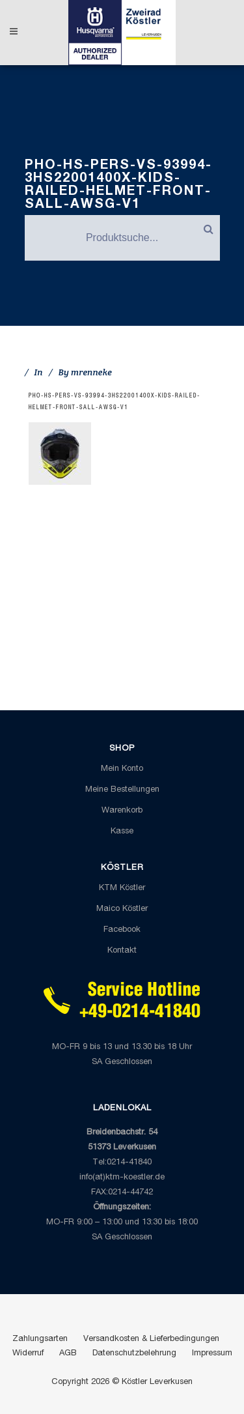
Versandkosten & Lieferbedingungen (151, 1339)
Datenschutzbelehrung (134, 1353)
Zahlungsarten (40, 1339)
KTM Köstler (122, 888)
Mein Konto (122, 769)
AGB (68, 1353)
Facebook (122, 930)
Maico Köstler (122, 909)
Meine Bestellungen (122, 790)
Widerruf (28, 1353)
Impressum (212, 1353)
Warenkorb (122, 811)
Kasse (122, 832)
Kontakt (122, 951)
